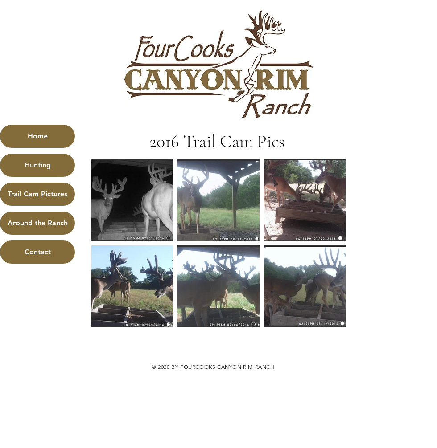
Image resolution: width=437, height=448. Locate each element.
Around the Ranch (38, 223)
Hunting (38, 165)
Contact (38, 252)
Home (38, 136)
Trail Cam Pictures (37, 194)
